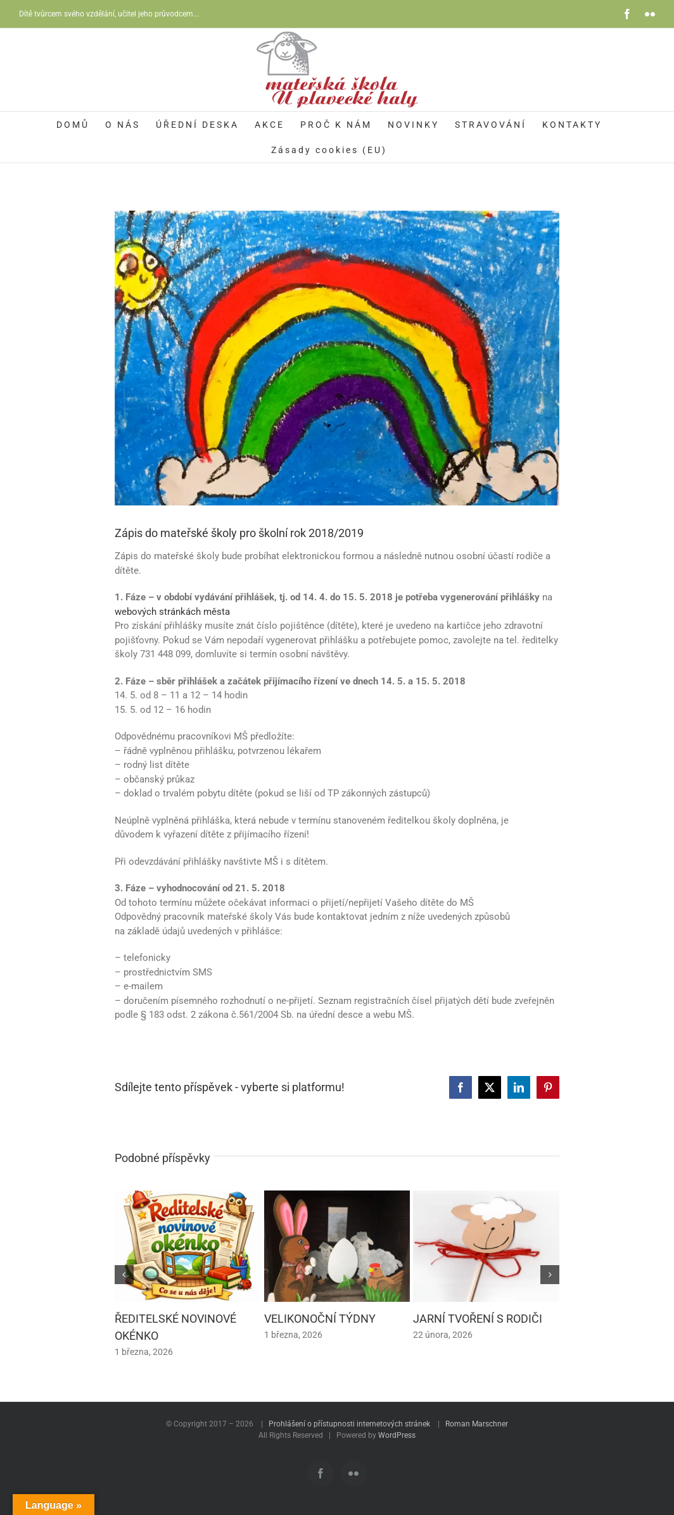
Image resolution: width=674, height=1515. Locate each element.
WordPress (397, 1435)
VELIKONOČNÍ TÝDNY (320, 1318)
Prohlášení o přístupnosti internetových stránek (349, 1423)
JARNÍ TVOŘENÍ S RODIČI (477, 1318)
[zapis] (337, 358)
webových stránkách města (172, 611)
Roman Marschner (476, 1423)
